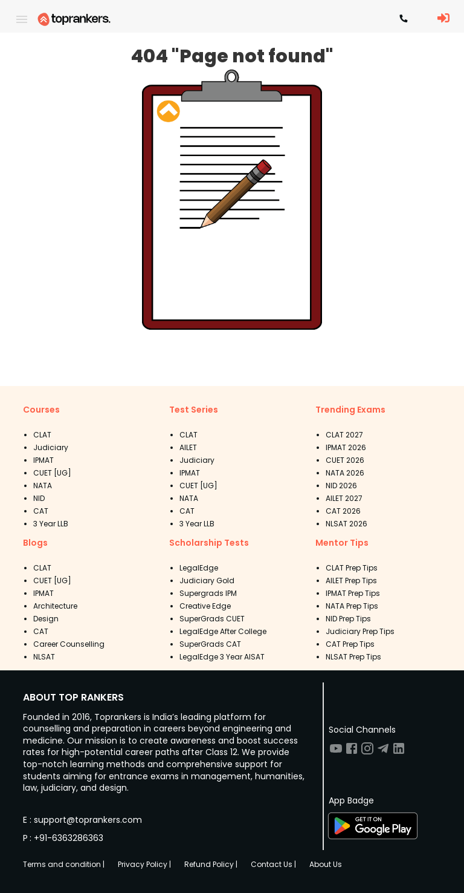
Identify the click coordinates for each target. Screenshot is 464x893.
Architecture (55, 606)
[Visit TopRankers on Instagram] (367, 752)
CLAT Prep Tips (352, 568)
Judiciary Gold (206, 580)
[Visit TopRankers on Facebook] (351, 752)
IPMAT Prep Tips (353, 593)
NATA (42, 485)
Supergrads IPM (208, 593)
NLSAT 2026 (346, 523)
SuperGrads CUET (212, 618)
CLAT (42, 435)
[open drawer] (21, 19)
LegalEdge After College (222, 631)
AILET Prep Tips (351, 580)
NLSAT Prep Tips (353, 657)
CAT (40, 511)
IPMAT (43, 460)
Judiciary (50, 447)
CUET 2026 (345, 460)
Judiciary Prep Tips (360, 631)
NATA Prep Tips (352, 606)
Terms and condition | (64, 864)
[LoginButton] (443, 18)
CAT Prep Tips (350, 644)
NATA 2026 (345, 473)
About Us (325, 864)
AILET (188, 447)
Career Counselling (69, 644)
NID (39, 498)
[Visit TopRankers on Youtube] (336, 752)
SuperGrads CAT (210, 644)
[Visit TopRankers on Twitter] (383, 752)
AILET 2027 (344, 498)
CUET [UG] (52, 473)
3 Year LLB (50, 523)
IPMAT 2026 (346, 447)
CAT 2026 (343, 511)
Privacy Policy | (144, 864)
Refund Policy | (210, 864)
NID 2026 (341, 485)
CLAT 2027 (344, 435)
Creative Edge (205, 606)
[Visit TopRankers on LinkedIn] (399, 752)
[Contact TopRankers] (403, 19)
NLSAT (44, 657)
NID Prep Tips (348, 618)
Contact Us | (273, 864)
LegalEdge (198, 568)
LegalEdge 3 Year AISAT (222, 657)
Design (46, 618)
